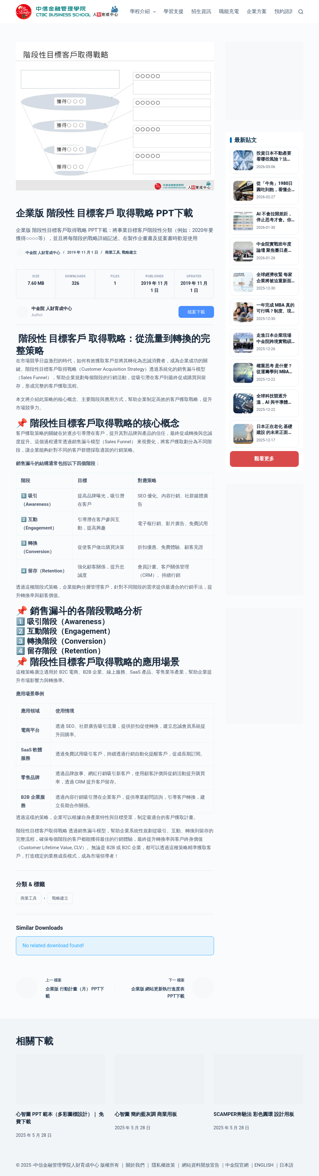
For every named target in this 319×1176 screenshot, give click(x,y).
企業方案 (257, 11)
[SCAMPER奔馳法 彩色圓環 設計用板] (258, 1079)
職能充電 (229, 11)
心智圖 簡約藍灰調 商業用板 (146, 1114)
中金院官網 (237, 1165)
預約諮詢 (284, 11)
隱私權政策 (163, 1165)
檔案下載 (196, 311)
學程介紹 (144, 12)
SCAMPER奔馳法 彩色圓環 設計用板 (254, 1114)
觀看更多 (264, 459)
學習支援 (173, 11)
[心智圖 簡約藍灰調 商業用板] (159, 1079)
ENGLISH (264, 1165)
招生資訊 (201, 11)
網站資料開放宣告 (200, 1165)
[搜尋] (300, 11)
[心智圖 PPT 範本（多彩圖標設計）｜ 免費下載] (60, 1079)
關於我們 (135, 1165)
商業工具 (112, 252)
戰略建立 (129, 252)
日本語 (286, 1165)
